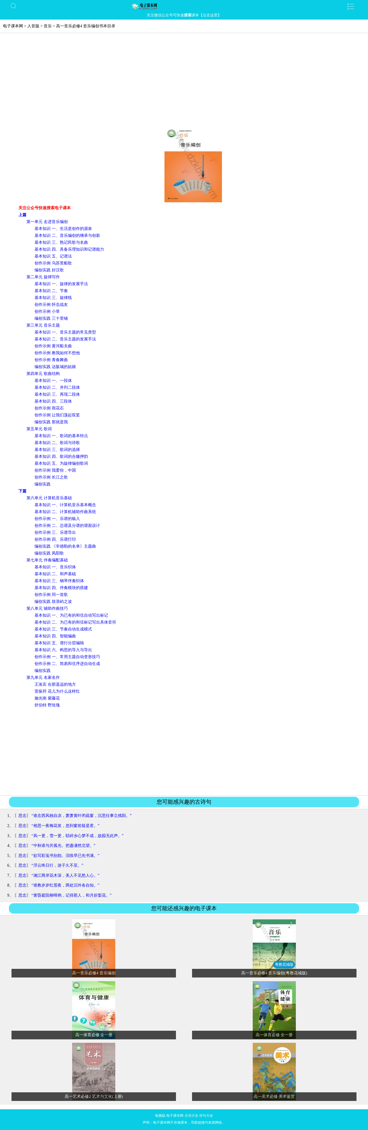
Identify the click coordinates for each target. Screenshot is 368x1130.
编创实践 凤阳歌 (49, 553)
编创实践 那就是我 (51, 422)
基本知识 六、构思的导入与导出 (63, 650)
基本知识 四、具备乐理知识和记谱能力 (69, 249)
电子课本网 (13, 26)
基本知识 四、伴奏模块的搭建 (61, 588)
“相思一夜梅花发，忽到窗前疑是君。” (65, 826)
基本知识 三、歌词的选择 (57, 449)
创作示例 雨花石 (49, 408)
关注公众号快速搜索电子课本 (44, 208)
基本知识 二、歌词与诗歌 (57, 443)
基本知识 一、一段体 (53, 380)
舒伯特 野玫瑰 (47, 705)
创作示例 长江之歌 (51, 477)
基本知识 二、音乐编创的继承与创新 (67, 235)
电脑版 (160, 1116)
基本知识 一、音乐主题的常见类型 (65, 332)
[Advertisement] (184, 82)
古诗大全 (191, 1116)
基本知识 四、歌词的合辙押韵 (61, 456)
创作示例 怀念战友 (51, 304)
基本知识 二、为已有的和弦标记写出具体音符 (75, 622)
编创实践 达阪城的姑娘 (55, 367)
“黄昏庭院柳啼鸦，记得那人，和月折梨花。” (71, 895)
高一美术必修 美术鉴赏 (274, 1096)
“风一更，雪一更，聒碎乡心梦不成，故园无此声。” (77, 836)
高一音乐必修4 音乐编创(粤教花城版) (274, 973)
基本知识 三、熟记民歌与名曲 (61, 242)
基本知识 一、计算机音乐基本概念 (65, 505)
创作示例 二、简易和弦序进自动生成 (67, 664)
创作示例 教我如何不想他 (57, 353)
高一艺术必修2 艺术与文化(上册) (94, 1096)
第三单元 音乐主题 (43, 325)
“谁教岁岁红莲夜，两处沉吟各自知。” (65, 885)
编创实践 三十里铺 (51, 318)
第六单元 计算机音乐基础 (49, 498)
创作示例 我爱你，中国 (55, 470)
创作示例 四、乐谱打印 (55, 539)
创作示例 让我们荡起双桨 (57, 415)
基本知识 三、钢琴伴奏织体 (59, 581)
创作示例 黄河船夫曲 (53, 346)
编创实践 (42, 484)
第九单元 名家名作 (43, 677)
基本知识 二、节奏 (51, 291)
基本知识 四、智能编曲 (55, 636)
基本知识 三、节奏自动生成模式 (63, 629)
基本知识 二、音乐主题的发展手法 (65, 339)
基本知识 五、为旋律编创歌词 (61, 463)
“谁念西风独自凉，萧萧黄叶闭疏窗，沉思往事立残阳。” (81, 815)
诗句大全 (206, 1116)
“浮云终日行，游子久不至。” (57, 865)
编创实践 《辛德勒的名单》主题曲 (65, 546)
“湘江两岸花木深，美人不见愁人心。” (65, 875)
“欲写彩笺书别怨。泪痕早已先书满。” (65, 855)
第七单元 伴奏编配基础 (47, 560)
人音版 (33, 26)
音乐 (48, 26)
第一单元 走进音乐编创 (47, 222)
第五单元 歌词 (39, 429)
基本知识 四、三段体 (53, 401)
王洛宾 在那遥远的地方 (55, 684)
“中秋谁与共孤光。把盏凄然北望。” (63, 845)
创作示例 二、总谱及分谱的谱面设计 (67, 525)
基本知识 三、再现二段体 (57, 394)
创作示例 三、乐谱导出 (55, 532)
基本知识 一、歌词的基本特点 (61, 436)
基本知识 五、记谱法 (53, 256)
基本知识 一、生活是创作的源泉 (63, 228)
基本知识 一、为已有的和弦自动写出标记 (71, 615)
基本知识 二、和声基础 (55, 574)
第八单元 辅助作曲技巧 (47, 608)
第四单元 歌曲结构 (43, 373)
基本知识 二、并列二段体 (57, 387)
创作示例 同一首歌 (51, 594)
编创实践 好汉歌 (49, 270)
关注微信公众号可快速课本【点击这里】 (184, 15)
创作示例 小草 (47, 311)
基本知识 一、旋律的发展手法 (61, 284)
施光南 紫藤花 (47, 698)
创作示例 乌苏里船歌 (53, 263)
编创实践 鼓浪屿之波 (53, 601)
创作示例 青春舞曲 (51, 360)
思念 (22, 815)
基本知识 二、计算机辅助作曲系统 (65, 512)
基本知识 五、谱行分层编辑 (59, 643)
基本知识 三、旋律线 (53, 298)
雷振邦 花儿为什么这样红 (57, 691)
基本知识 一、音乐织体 (55, 567)
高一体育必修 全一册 (94, 1035)
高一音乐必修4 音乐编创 (94, 973)
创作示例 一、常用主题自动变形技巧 (67, 657)
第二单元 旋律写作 (43, 277)
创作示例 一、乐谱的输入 (57, 519)
